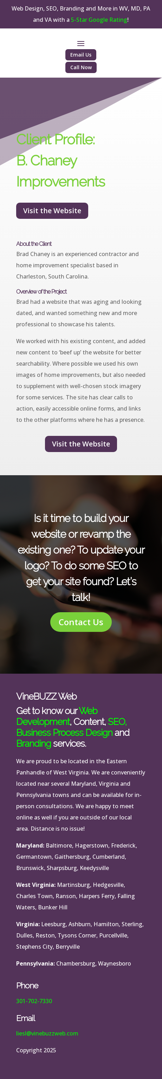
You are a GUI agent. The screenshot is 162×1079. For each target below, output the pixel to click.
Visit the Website (52, 210)
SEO (116, 722)
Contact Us (81, 622)
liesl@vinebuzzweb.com (47, 1033)
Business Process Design (64, 732)
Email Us (80, 54)
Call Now (81, 67)
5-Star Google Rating (99, 20)
